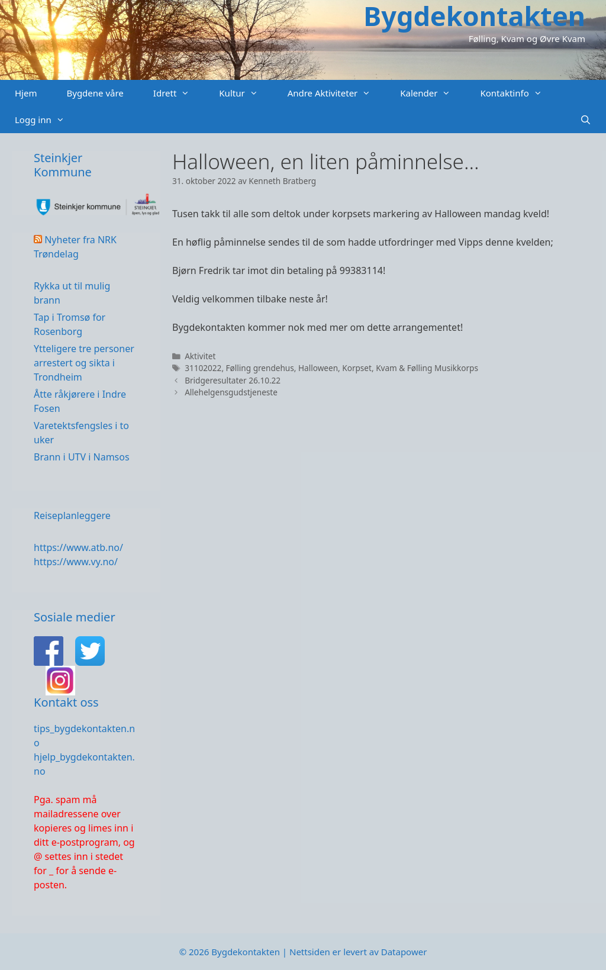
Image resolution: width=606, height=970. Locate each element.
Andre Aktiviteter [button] (337, 93)
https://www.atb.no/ (78, 547)
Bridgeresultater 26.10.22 (233, 380)
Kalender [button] (432, 93)
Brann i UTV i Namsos (82, 456)
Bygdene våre (94, 93)
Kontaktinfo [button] (518, 93)
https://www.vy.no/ (76, 561)
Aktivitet (200, 356)
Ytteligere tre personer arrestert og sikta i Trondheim (84, 363)
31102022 (203, 367)
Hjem (26, 93)
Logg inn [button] (47, 120)
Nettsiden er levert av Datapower (358, 952)
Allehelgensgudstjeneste (231, 392)
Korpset (357, 367)
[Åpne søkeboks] (585, 120)
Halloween (318, 367)
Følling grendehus (260, 367)
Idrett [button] (179, 93)
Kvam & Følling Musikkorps (427, 367)
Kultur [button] (245, 93)
